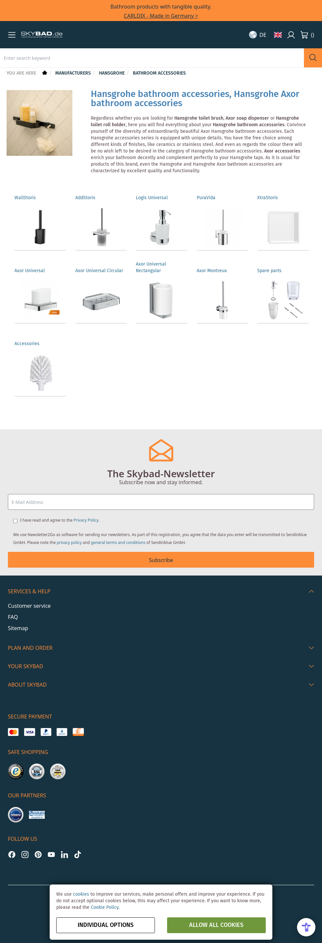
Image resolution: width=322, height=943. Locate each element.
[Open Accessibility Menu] (306, 927)
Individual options (106, 925)
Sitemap (18, 628)
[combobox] (152, 57)
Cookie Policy (104, 907)
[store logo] (41, 35)
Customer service (29, 605)
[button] (12, 35)
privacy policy (69, 542)
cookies (81, 894)
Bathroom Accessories (159, 73)
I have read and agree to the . (59, 520)
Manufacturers (73, 73)
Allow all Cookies (216, 925)
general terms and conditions (118, 542)
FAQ (13, 617)
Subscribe (161, 560)
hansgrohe (112, 73)
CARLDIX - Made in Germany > (161, 15)
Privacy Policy (86, 520)
